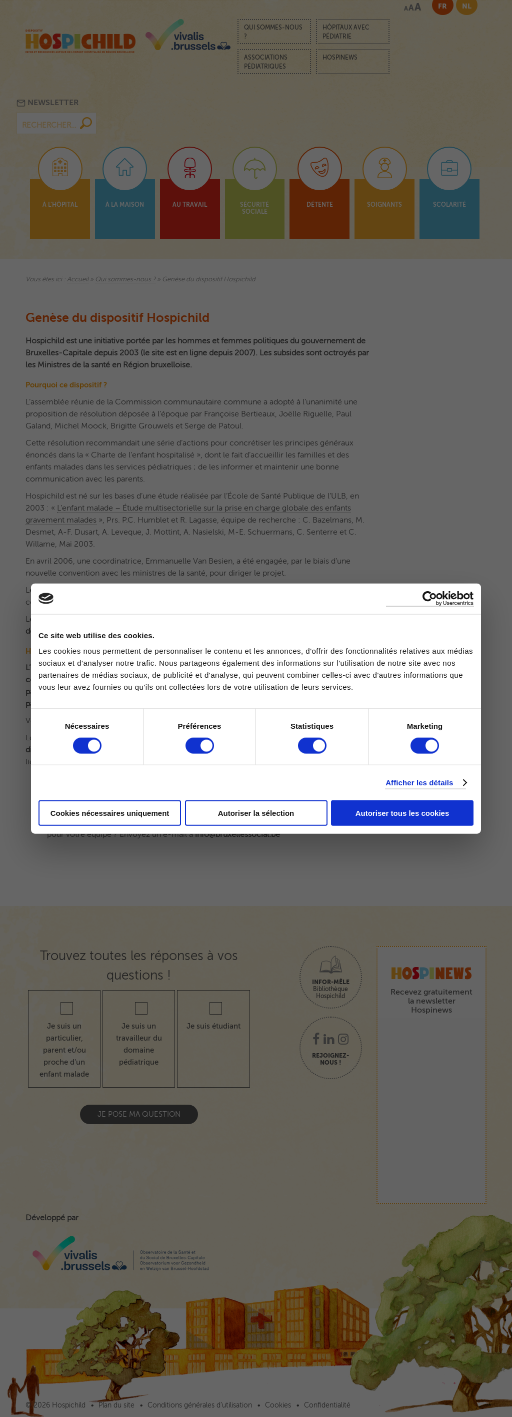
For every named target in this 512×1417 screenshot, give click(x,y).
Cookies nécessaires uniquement (110, 813)
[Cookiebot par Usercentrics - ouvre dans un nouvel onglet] (430, 598)
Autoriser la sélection (256, 813)
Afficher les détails (419, 782)
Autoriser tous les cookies (403, 813)
